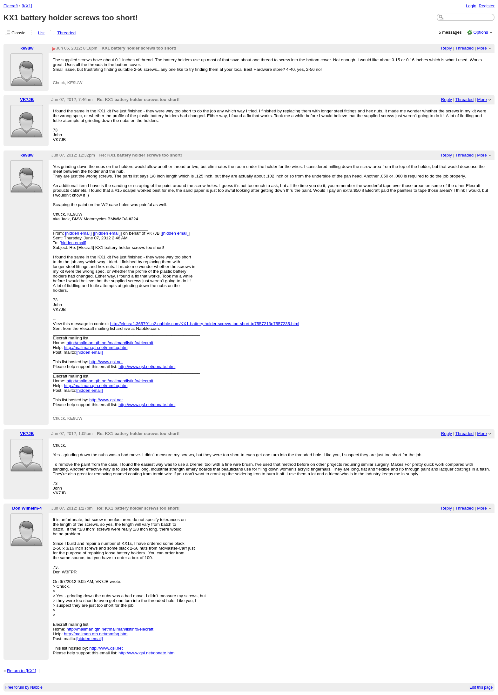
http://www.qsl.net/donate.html (146, 366)
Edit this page (481, 687)
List (41, 32)
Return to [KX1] (21, 670)
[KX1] (27, 5)
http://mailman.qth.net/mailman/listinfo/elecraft (110, 342)
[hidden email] (78, 233)
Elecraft (10, 5)
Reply (446, 48)
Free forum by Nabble (24, 687)
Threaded (66, 32)
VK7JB (27, 99)
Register (487, 5)
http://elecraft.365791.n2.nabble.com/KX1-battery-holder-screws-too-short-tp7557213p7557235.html (204, 323)
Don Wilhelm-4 (27, 508)
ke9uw (26, 48)
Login (471, 5)
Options (480, 32)
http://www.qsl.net (106, 361)
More (482, 48)
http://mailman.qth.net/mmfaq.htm (95, 347)
